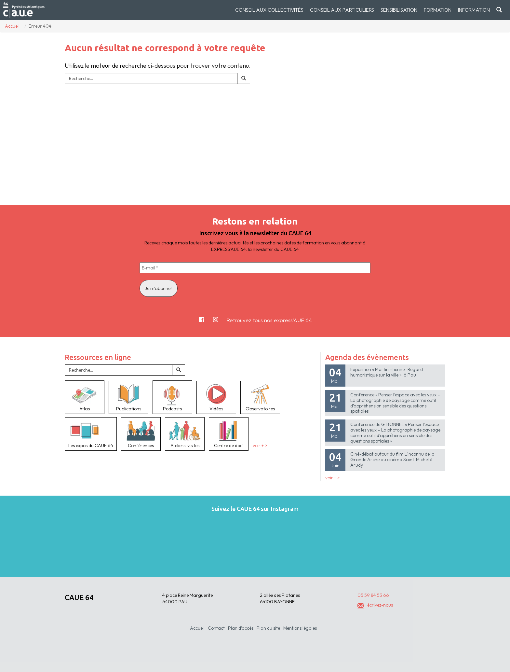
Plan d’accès (240, 628)
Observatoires (260, 397)
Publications (128, 397)
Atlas (84, 397)
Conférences (141, 433)
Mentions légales (300, 628)
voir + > (260, 445)
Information (474, 10)
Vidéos (216, 397)
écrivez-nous (375, 605)
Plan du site (268, 628)
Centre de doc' (228, 433)
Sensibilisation (399, 10)
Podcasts (172, 397)
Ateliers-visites (184, 433)
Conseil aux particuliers (342, 10)
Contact (216, 628)
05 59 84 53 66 (373, 595)
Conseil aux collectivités (269, 10)
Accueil (197, 628)
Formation (437, 10)
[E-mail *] (255, 267)
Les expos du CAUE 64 (90, 433)
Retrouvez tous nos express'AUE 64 (269, 320)
